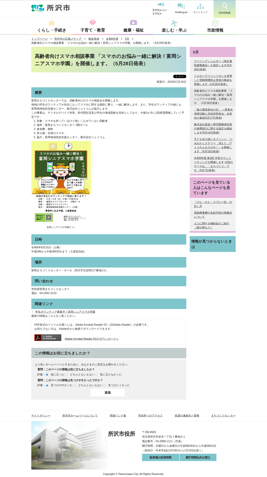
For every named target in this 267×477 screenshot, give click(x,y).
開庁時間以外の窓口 (198, 457)
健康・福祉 (133, 30)
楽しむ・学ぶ (174, 30)
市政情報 (215, 30)
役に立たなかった (111, 374)
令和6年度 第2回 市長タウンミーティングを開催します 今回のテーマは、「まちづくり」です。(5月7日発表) (213, 164)
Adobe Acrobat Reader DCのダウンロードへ (76, 338)
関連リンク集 (118, 415)
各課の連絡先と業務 (187, 415)
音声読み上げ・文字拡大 (160, 8)
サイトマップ (200, 9)
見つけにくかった (119, 385)
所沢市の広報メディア (68, 38)
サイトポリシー (40, 415)
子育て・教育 (92, 30)
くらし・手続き (51, 30)
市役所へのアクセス (150, 415)
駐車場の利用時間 (160, 457)
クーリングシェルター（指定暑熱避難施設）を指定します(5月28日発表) (213, 65)
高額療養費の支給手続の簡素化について (213, 214)
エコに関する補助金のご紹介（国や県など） (211, 225)
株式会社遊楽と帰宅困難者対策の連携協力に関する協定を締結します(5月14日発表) (213, 128)
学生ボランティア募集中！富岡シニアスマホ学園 (65, 311)
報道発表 (93, 38)
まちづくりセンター (223, 415)
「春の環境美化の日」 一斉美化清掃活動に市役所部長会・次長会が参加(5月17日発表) (213, 113)
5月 (127, 38)
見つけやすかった (62, 385)
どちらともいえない (82, 374)
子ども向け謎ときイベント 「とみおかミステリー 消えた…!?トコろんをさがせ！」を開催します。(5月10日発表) (213, 145)
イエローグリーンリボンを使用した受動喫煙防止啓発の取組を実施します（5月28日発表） (213, 80)
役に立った (57, 374)
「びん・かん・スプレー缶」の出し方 (213, 204)
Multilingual (181, 9)
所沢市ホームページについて (80, 415)
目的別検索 (225, 8)
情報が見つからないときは (211, 244)
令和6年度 (112, 38)
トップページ (39, 38)
